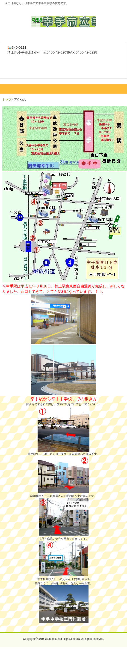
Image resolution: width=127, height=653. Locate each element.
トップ (6, 99)
